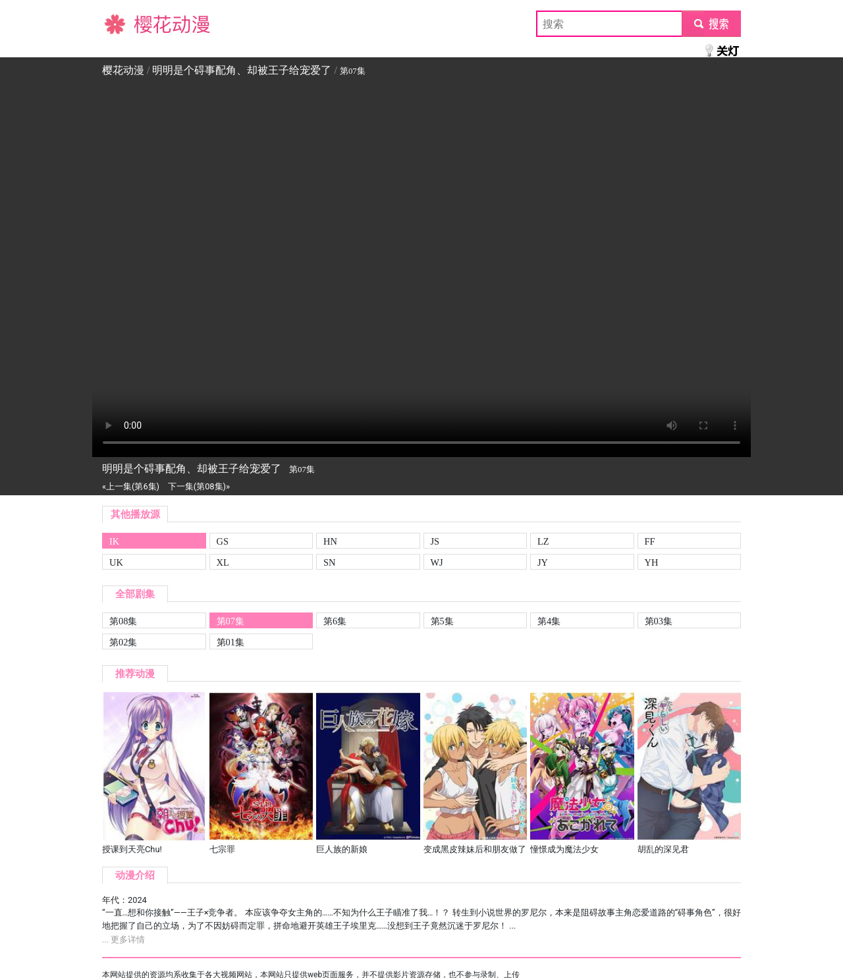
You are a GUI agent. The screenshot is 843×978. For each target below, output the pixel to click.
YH (652, 562)
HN (330, 541)
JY (542, 562)
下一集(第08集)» (199, 486)
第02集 (123, 642)
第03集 (658, 621)
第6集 (334, 621)
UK (116, 562)
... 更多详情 (123, 939)
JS (435, 541)
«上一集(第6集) (130, 486)
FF (650, 541)
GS (223, 541)
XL (223, 562)
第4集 (548, 621)
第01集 (230, 642)
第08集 (123, 621)
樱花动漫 (123, 23)
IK (114, 541)
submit (711, 23)
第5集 (442, 621)
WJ (437, 562)
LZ (543, 541)
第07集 (230, 621)
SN (329, 562)
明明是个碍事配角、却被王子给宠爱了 (241, 70)
